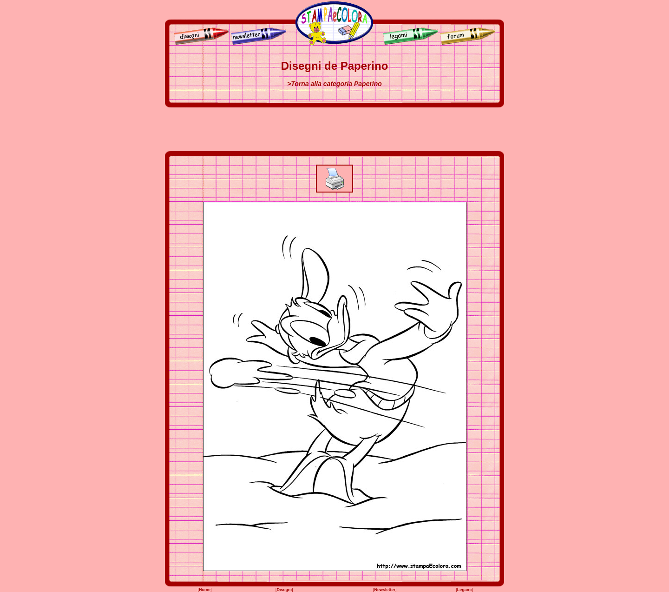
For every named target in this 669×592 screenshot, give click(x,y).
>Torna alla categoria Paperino (334, 83)
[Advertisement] (334, 129)
